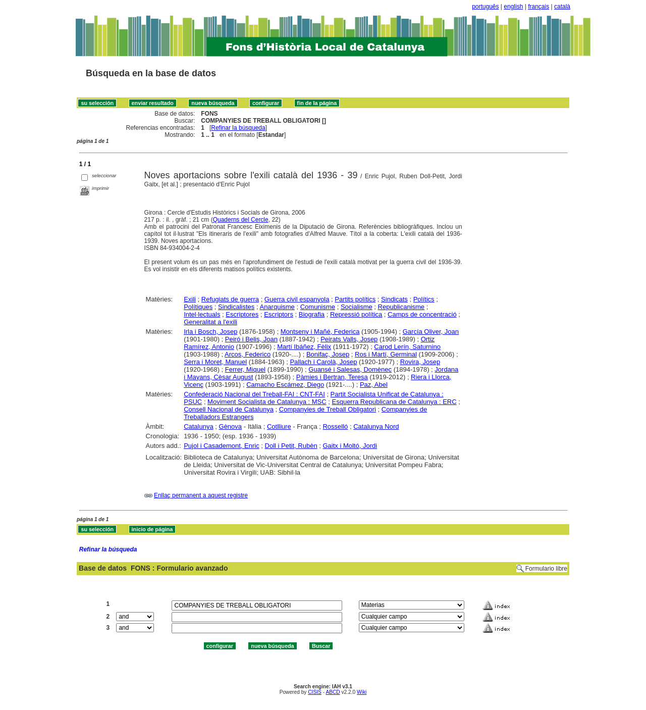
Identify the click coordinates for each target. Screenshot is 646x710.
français (538, 6)
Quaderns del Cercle (240, 219)
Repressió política (356, 314)
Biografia (312, 314)
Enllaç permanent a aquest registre (201, 495)
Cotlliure (279, 426)
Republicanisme (401, 307)
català (562, 6)
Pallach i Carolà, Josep (323, 362)
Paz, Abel (374, 384)
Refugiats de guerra (230, 299)
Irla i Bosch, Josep (210, 331)
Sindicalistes (236, 307)
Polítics (424, 299)
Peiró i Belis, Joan (251, 339)
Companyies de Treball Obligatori (327, 409)
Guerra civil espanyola (297, 299)
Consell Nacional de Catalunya (229, 409)
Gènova (230, 426)
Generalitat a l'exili (210, 322)
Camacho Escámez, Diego (285, 384)
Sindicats (394, 299)
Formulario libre (546, 568)
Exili (190, 299)
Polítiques (198, 307)
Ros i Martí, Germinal (386, 354)
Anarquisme (276, 307)
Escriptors (278, 314)
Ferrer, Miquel (245, 369)
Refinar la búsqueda (238, 127)
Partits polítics (355, 299)
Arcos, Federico (248, 354)
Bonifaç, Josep (327, 354)
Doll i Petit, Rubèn (291, 445)
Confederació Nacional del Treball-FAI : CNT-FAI (254, 394)
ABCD (333, 692)
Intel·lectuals (202, 314)
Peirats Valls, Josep (349, 339)
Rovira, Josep (420, 362)
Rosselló (335, 426)
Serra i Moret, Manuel (215, 362)
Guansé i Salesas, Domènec (350, 369)
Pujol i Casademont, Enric (221, 445)
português (485, 6)
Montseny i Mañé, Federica (320, 331)
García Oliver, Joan (431, 331)
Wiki (361, 692)
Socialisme (356, 307)
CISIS (314, 692)
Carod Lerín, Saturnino (407, 346)
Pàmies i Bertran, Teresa (332, 377)
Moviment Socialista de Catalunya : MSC (267, 401)
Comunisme (317, 307)
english (513, 6)
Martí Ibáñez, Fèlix (304, 346)
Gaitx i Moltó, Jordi (349, 445)
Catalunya (198, 426)
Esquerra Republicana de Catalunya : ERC (394, 401)
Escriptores (242, 314)
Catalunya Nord (376, 426)
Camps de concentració (422, 314)
